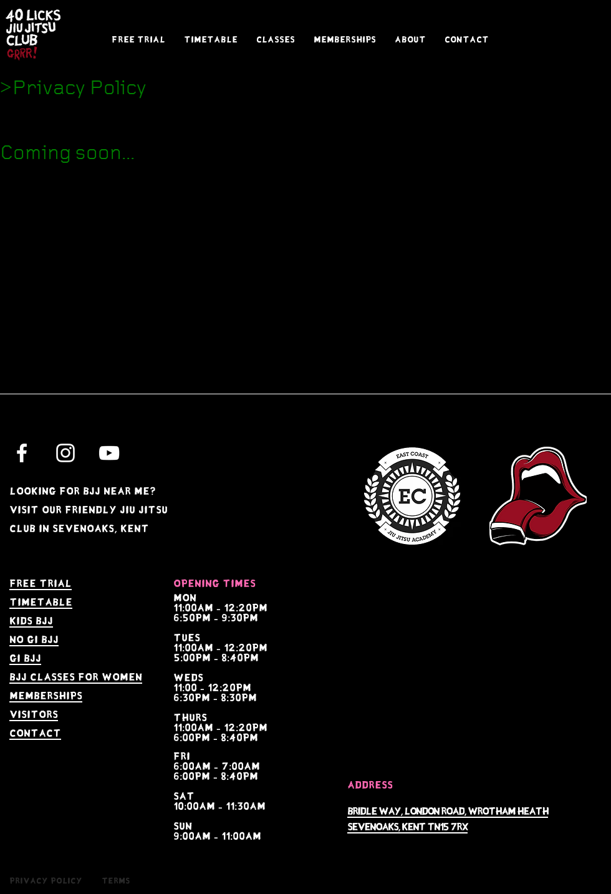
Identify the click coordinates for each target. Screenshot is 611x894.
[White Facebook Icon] (21, 452)
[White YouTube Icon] (109, 452)
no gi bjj (34, 639)
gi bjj (25, 658)
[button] (275, 39)
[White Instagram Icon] (65, 452)
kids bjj (31, 621)
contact (35, 733)
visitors (33, 714)
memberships (45, 696)
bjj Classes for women (75, 677)
